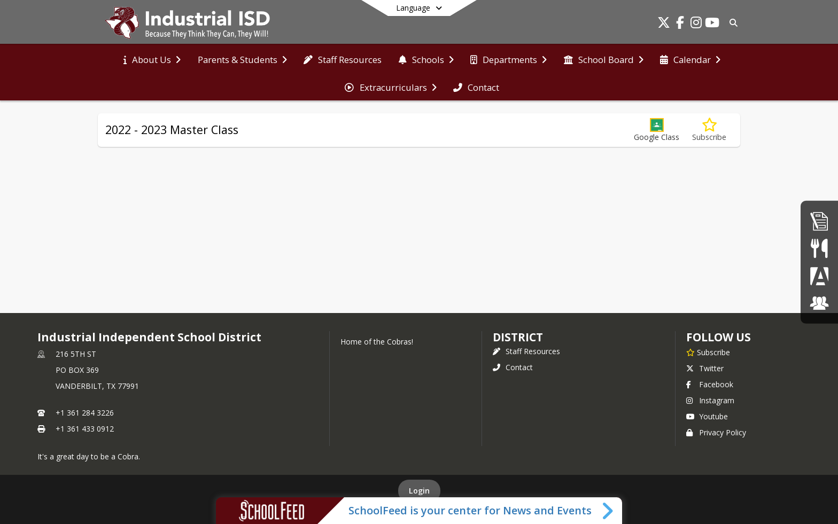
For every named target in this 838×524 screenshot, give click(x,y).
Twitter (705, 368)
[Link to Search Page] (731, 23)
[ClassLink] (819, 303)
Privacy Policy (716, 432)
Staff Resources (526, 351)
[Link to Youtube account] (712, 24)
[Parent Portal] (819, 276)
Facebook (709, 384)
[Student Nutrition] (819, 248)
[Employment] (819, 221)
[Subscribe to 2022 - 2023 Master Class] (709, 130)
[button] (656, 130)
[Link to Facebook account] (680, 24)
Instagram (710, 400)
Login (419, 491)
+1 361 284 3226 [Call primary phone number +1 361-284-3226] (85, 413)
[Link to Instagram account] (696, 24)
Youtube (707, 416)
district (518, 337)
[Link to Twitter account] (664, 24)
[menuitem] (152, 59)
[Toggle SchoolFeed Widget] (608, 510)
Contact (513, 367)
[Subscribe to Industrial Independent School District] (708, 352)
